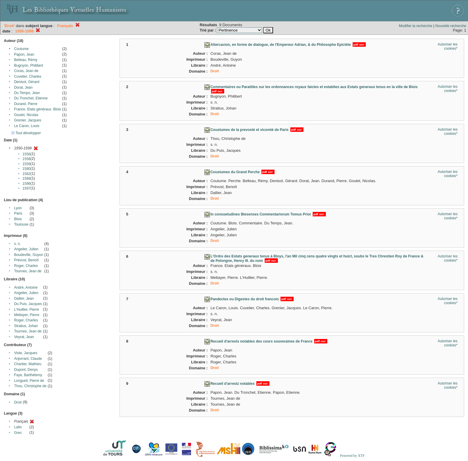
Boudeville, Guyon (28, 255)
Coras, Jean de (26, 71)
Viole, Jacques (25, 353)
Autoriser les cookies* (448, 46)
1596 (26, 184)
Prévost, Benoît (26, 260)
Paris (18, 213)
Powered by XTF (352, 456)
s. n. (17, 244)
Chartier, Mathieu (27, 364)
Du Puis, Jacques (28, 304)
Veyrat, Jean (24, 337)
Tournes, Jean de (27, 271)
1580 (26, 169)
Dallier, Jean (24, 298)
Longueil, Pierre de (29, 381)
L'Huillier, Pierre (26, 309)
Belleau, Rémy (25, 60)
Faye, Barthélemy (28, 375)
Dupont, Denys (26, 370)
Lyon (18, 208)
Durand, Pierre (25, 104)
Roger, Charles (26, 266)
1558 (26, 159)
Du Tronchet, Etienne (31, 98)
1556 (26, 154)
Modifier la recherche (415, 26)
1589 (26, 178)
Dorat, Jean (23, 87)
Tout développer (26, 133)
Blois (18, 219)
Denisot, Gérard (26, 82)
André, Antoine (26, 287)
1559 (26, 164)
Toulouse (21, 224)
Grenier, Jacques (27, 120)
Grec (18, 433)
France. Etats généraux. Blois (37, 109)
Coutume (21, 49)
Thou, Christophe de (30, 386)
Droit (17, 402)
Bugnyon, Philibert (28, 65)
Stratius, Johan (26, 326)
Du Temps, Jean (27, 93)
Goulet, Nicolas (26, 115)
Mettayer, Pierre (26, 315)
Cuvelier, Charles (27, 76)
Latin (18, 427)
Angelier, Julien (26, 249)
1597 (26, 188)
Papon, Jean (24, 54)
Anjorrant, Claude (28, 359)
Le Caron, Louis (26, 126)
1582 (26, 174)
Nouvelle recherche (451, 26)
